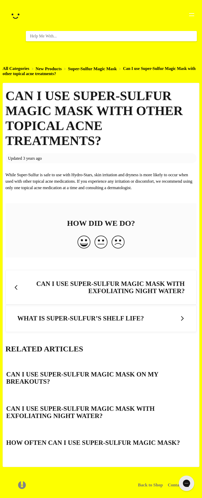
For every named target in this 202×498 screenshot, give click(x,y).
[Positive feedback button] (84, 242)
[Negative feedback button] (118, 242)
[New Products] (49, 68)
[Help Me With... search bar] (111, 36)
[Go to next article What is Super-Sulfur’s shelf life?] (101, 318)
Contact (175, 485)
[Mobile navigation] (191, 15)
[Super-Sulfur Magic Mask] (93, 68)
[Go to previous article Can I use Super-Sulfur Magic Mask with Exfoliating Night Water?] (101, 287)
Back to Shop (150, 485)
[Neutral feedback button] (101, 242)
